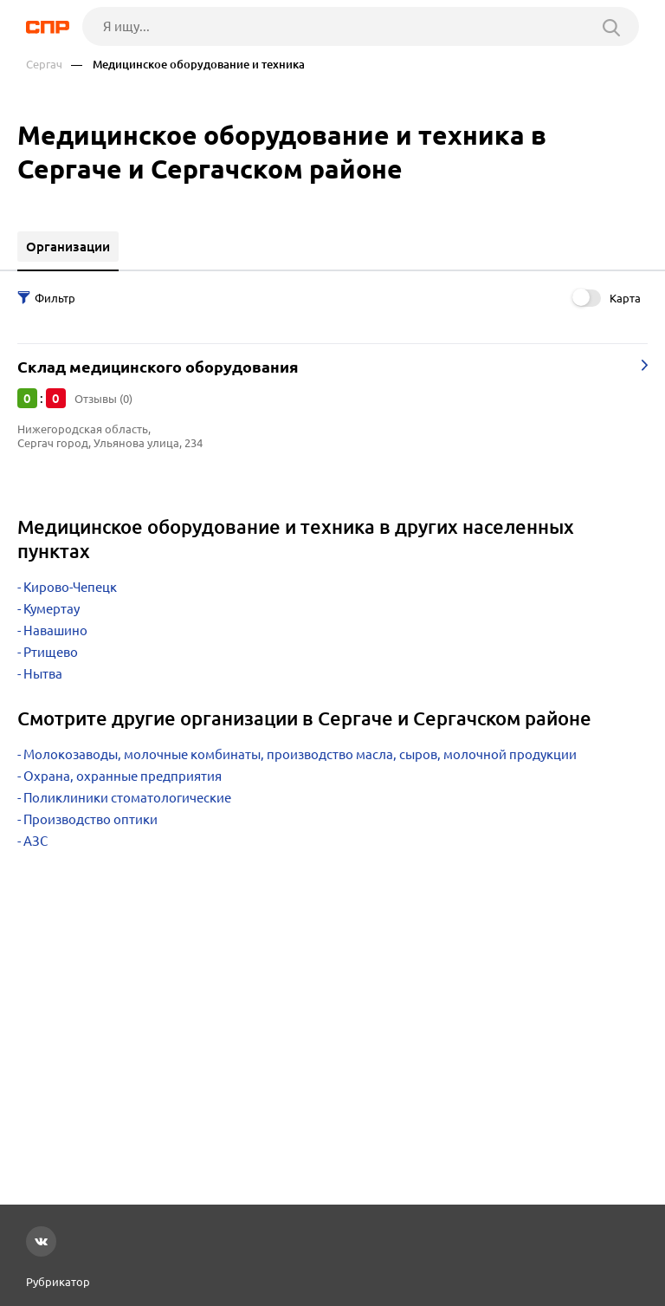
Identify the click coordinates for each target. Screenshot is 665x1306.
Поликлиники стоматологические (127, 797)
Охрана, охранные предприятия (122, 776)
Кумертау (51, 608)
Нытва (42, 673)
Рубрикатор (58, 1282)
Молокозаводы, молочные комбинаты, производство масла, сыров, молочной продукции (300, 754)
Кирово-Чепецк (70, 587)
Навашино (55, 630)
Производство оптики (90, 819)
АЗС (35, 841)
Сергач (44, 64)
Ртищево (50, 652)
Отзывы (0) (103, 399)
